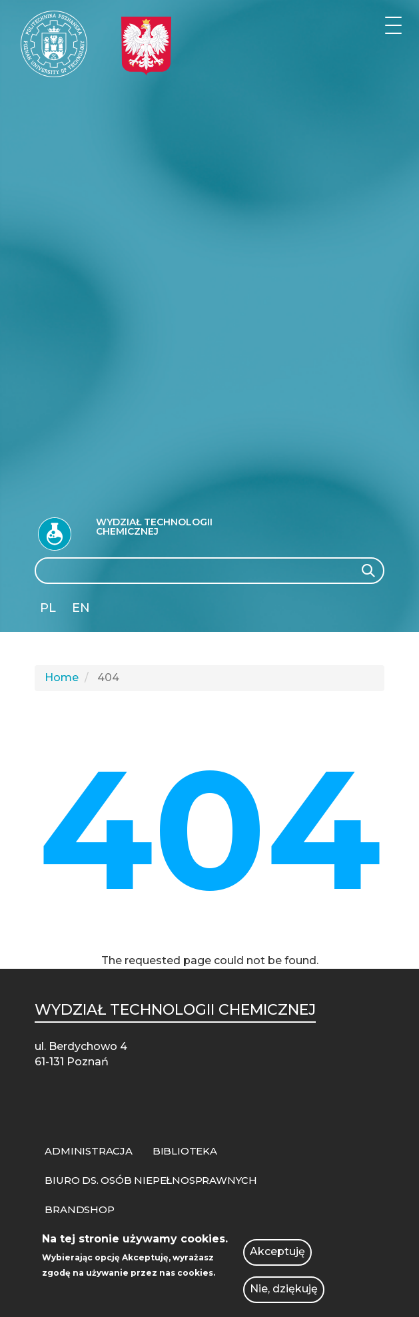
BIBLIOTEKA (185, 1151)
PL (48, 608)
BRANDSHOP (79, 1209)
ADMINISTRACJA (88, 1151)
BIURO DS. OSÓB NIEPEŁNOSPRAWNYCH (151, 1180)
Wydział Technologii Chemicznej (154, 526)
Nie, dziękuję (284, 1291)
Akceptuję (277, 1254)
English (82, 610)
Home (62, 677)
